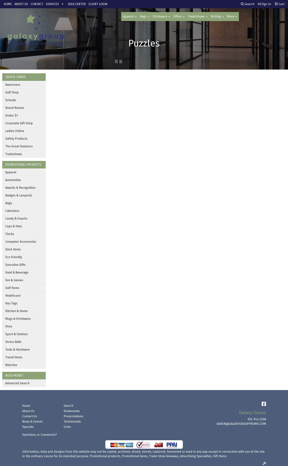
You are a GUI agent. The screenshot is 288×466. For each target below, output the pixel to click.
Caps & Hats (13, 226)
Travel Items (13, 357)
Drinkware (160, 16)
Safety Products (16, 138)
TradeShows (196, 16)
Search (247, 4)
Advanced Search (17, 383)
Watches (11, 365)
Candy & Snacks (16, 218)
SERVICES (52, 4)
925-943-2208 (257, 419)
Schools (10, 100)
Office (177, 16)
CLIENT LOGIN (97, 4)
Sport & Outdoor (16, 334)
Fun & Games (14, 280)
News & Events (32, 421)
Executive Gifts (15, 265)
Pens (8, 326)
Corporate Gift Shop (19, 123)
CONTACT (37, 4)
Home (26, 406)
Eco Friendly (13, 257)
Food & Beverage (16, 272)
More (230, 16)
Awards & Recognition (20, 187)
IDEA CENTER (77, 4)
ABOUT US (21, 4)
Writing (216, 16)
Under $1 (11, 115)
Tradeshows (13, 154)
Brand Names (14, 108)
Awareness (12, 84)
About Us (28, 411)
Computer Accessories (20, 241)
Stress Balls (13, 342)
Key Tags (11, 303)
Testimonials (72, 421)
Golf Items (12, 288)
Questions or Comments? (39, 434)
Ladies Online (14, 131)
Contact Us (29, 416)
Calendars (12, 211)
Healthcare (13, 295)
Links (67, 427)
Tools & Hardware (17, 349)
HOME (8, 4)
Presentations (73, 416)
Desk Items (13, 249)
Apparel (128, 16)
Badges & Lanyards (18, 195)
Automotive (13, 180)
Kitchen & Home (16, 311)
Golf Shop (12, 92)
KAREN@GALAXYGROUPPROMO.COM (241, 424)
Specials (28, 427)
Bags (143, 16)
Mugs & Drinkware (18, 319)
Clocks (9, 234)
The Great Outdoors (19, 146)
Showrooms (72, 411)
